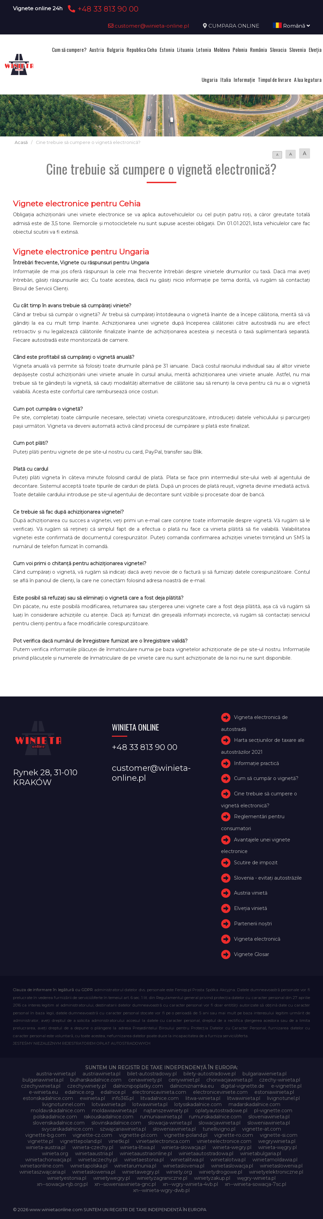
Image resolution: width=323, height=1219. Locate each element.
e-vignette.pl (286, 1086)
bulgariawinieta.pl (43, 1080)
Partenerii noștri (253, 924)
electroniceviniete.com (220, 1092)
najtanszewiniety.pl (166, 1110)
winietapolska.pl (88, 1166)
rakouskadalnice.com (108, 1117)
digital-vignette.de (242, 1086)
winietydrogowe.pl (220, 1172)
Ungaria (210, 79)
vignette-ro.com (233, 1135)
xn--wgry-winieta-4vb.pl (190, 1184)
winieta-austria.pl (45, 1147)
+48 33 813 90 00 (102, 8)
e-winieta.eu (43, 1092)
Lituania (185, 49)
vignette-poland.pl (185, 1135)
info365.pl (123, 1098)
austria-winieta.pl (56, 1074)
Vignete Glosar (251, 954)
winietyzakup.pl (212, 1178)
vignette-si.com (278, 1135)
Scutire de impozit (256, 863)
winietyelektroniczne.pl (276, 1172)
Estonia (167, 49)
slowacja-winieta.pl (170, 1123)
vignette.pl (40, 1141)
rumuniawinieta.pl (161, 1117)
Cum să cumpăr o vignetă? (266, 778)
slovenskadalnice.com (59, 1123)
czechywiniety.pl (86, 1086)
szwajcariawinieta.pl (123, 1129)
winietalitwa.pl (187, 1160)
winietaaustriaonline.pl (146, 1153)
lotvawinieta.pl (109, 1104)
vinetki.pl (118, 1141)
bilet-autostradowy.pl (152, 1074)
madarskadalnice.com (254, 1104)
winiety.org (179, 1172)
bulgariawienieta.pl (265, 1074)
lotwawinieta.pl (149, 1104)
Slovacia (278, 49)
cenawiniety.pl (145, 1080)
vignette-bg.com (45, 1135)
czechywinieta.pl (40, 1086)
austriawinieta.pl (101, 1074)
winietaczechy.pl (97, 1160)
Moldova (222, 49)
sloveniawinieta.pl (269, 1117)
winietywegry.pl (111, 1178)
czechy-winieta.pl (279, 1080)
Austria (96, 49)
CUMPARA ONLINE (233, 26)
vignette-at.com (261, 1129)
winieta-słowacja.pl (184, 1147)
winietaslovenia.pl (183, 1166)
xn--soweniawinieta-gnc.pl (125, 1184)
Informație (244, 79)
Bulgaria (115, 49)
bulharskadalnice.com (95, 1080)
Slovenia (297, 49)
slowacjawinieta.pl (219, 1123)
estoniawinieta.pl (274, 1092)
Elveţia (315, 49)
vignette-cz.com (92, 1135)
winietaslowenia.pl (281, 1166)
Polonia (240, 49)
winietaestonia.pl (144, 1160)
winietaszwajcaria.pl (42, 1172)
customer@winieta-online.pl (148, 26)
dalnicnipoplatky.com (138, 1086)
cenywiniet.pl (184, 1080)
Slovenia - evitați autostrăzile (268, 878)
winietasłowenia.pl (93, 1172)
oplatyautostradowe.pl (221, 1110)
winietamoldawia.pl (274, 1160)
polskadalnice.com (55, 1117)
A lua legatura (308, 79)
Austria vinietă (250, 893)
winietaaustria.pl (94, 1153)
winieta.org (55, 1153)
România (258, 49)
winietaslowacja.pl (232, 1166)
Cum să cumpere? (69, 49)
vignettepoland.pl (81, 1141)
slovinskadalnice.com (116, 1123)
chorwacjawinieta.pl (229, 1080)
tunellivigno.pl (219, 1129)
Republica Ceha (142, 49)
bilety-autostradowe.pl (209, 1074)
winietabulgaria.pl (260, 1153)
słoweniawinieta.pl (174, 1129)
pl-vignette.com (273, 1110)
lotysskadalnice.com (198, 1104)
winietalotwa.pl (228, 1160)
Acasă (21, 142)
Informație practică (256, 763)
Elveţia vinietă (250, 908)
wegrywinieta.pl (276, 1141)
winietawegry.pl (140, 1172)
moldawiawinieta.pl (114, 1110)
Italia (225, 79)
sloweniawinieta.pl (268, 1123)
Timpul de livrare (274, 79)
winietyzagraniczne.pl (162, 1178)
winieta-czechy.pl (92, 1147)
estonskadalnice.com (48, 1098)
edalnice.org (79, 1092)
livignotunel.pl (283, 1098)
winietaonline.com (41, 1166)
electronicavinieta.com (159, 1092)
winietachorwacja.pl (48, 1160)
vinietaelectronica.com (163, 1141)
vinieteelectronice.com (224, 1141)
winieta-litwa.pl (137, 1147)
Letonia (203, 49)
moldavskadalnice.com (58, 1110)
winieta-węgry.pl (277, 1147)
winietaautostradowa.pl (206, 1153)
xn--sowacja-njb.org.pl (62, 1184)
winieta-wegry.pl (231, 1147)
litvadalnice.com (160, 1098)
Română (291, 26)
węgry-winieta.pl (256, 1178)
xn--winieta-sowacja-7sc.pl (255, 1184)
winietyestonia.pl (66, 1178)
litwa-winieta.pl (203, 1098)
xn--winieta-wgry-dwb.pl (161, 1190)
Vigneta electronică (257, 939)
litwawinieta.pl (243, 1098)
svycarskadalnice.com (67, 1129)
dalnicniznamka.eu (192, 1086)
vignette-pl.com (138, 1135)
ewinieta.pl (92, 1098)
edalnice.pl (113, 1092)
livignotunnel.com (63, 1104)
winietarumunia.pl (135, 1166)
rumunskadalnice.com (215, 1117)
